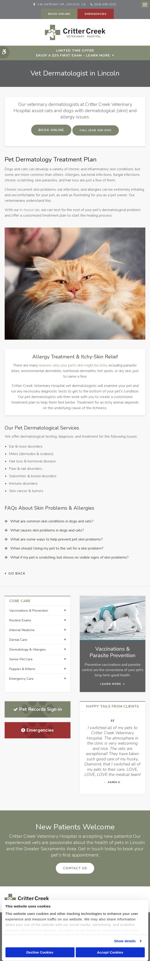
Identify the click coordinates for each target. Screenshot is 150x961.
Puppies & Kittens (22, 669)
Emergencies (96, 14)
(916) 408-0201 (105, 4)
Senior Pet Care (21, 659)
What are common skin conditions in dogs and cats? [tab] (51, 521)
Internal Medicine (22, 630)
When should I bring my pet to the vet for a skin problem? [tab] (56, 548)
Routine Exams (20, 620)
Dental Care (18, 640)
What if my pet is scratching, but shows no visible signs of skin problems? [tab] (69, 557)
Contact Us (75, 868)
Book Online (59, 14)
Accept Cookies (110, 952)
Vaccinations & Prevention (28, 610)
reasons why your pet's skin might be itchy (73, 365)
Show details (125, 941)
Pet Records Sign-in (37, 709)
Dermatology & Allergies (27, 649)
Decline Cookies (40, 952)
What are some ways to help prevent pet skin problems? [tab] (56, 539)
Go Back (16, 573)
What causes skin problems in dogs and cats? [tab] (47, 530)
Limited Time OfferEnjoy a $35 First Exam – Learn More (73, 53)
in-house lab (30, 209)
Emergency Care (21, 678)
